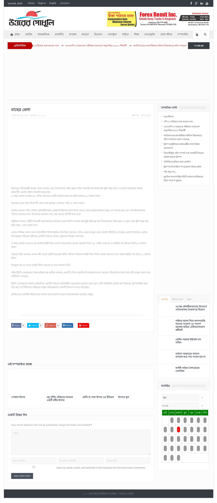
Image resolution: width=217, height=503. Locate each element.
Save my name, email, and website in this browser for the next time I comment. (101, 467)
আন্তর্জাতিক (43, 34)
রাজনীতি (59, 34)
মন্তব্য (189, 299)
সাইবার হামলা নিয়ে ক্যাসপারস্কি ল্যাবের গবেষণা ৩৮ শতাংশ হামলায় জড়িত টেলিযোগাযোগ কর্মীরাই (190, 325)
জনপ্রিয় (164, 299)
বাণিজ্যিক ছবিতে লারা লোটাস (177, 161)
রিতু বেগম (24, 115)
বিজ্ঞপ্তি (52, 3)
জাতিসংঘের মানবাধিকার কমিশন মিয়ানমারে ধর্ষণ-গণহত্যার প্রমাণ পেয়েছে (178, 45)
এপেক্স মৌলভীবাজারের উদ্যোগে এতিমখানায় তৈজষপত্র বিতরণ (191, 308)
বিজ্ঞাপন (42, 3)
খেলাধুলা (112, 34)
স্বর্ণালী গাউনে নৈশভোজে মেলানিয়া (187, 369)
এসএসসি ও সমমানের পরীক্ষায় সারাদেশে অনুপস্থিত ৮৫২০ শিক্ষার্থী (106, 45)
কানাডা (85, 34)
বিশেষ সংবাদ (177, 299)
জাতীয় (28, 34)
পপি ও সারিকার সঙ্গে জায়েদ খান (54, 45)
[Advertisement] (109, 76)
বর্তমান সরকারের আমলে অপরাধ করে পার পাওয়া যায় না (190, 355)
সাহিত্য (125, 34)
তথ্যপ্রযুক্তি (149, 34)
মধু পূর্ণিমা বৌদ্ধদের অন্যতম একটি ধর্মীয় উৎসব (60, 398)
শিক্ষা (136, 34)
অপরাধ (72, 34)
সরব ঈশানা (169, 116)
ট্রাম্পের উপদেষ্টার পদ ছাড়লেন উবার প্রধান (182, 166)
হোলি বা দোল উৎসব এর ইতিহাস (98, 397)
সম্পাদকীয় (182, 34)
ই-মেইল (146, 115)
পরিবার (31, 3)
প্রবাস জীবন (166, 34)
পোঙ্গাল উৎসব (18, 397)
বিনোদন (98, 34)
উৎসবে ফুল (123, 397)
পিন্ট (135, 115)
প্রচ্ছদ (15, 34)
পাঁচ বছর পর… (170, 171)
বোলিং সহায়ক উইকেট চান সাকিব (188, 341)
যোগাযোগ (65, 3)
